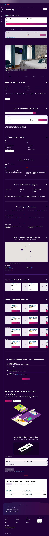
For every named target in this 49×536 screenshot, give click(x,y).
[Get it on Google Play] (39, 520)
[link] (15, 311)
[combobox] (27, 459)
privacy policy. (22, 471)
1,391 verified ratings (15, 15)
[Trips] (1, 16)
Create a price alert (19, 374)
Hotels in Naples (28, 493)
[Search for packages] (1, 14)
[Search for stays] (1, 9)
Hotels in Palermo (9, 494)
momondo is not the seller (27, 507)
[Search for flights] (1, 7)
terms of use (17, 471)
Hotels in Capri (8, 493)
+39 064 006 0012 (8, 14)
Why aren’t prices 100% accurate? (27, 511)
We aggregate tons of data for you (27, 509)
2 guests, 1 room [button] (9, 21)
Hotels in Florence (9, 490)
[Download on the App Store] (39, 522)
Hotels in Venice (28, 490)
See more (45, 303)
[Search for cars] (1, 12)
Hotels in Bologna (29, 494)
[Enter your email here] (27, 464)
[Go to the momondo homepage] (7, 4)
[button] (2, 4)
